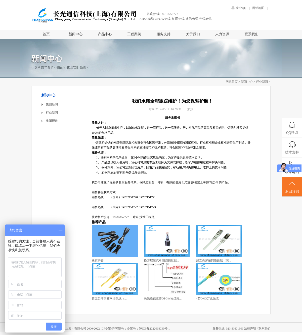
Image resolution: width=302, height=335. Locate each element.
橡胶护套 (98, 260)
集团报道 (52, 120)
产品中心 (105, 34)
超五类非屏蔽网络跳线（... (109, 298)
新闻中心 (76, 34)
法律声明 (250, 328)
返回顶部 (292, 187)
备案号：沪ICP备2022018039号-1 (148, 328)
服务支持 (164, 34)
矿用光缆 (178, 19)
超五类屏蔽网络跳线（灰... (213, 260)
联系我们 (252, 34)
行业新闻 (262, 81)
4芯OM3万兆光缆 (207, 298)
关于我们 (193, 34)
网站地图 (258, 8)
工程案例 (134, 34)
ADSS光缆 (146, 19)
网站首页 (232, 81)
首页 (46, 34)
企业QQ (241, 8)
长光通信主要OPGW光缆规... (163, 298)
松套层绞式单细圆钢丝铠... (161, 260)
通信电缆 (191, 19)
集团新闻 (52, 104)
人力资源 (222, 34)
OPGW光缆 (163, 19)
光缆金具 (205, 19)
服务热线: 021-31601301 (228, 328)
